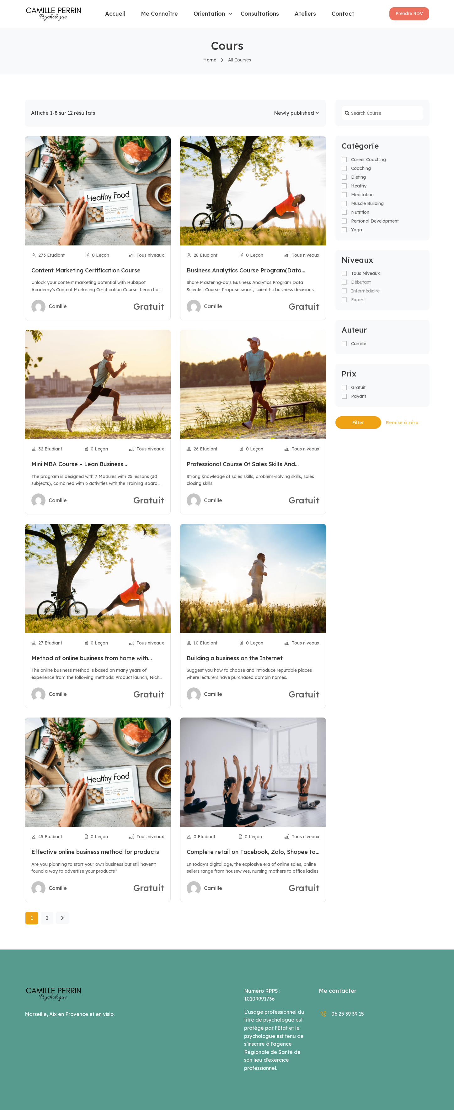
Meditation (362, 194)
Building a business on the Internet (235, 658)
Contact (343, 13)
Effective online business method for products (95, 851)
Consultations (260, 13)
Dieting (358, 177)
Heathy (358, 186)
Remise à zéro (402, 422)
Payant (358, 396)
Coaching (361, 168)
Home (209, 60)
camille (358, 343)
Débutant (361, 282)
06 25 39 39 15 (341, 1014)
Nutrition (360, 212)
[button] (409, 13)
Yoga (356, 230)
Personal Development (375, 221)
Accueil (115, 13)
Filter (358, 422)
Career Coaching (368, 159)
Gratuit (358, 387)
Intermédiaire (365, 291)
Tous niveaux (365, 273)
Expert (358, 299)
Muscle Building (367, 203)
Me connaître (159, 13)
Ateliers (305, 13)
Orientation (209, 13)
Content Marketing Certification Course (86, 270)
